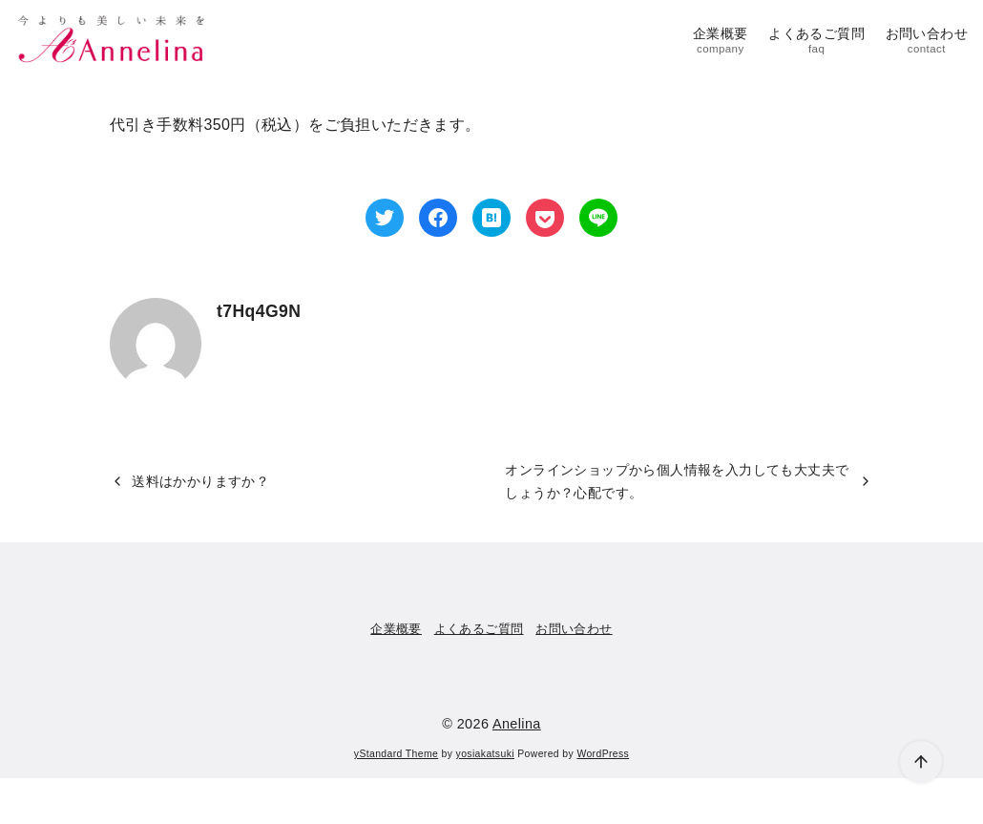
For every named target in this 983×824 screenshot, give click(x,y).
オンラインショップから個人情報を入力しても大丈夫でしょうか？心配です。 (676, 481)
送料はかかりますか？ (200, 481)
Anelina (516, 723)
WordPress (602, 754)
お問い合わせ (927, 41)
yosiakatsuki (485, 754)
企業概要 (720, 41)
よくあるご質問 (816, 41)
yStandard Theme (396, 754)
